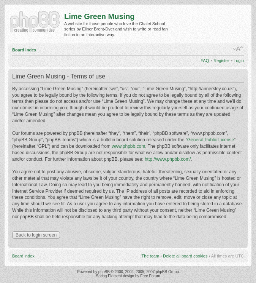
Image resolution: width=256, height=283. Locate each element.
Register (221, 60)
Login (239, 60)
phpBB (104, 272)
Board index (24, 50)
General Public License (210, 139)
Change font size (238, 48)
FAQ (205, 60)
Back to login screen (36, 235)
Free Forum (150, 276)
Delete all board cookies (185, 256)
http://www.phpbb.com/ (168, 159)
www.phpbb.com (128, 146)
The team (150, 256)
